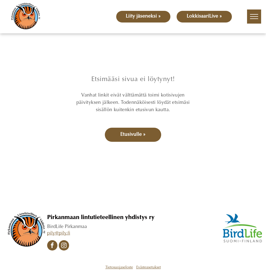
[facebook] (52, 246)
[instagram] (64, 246)
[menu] (254, 16)
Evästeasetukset (148, 267)
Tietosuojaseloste (119, 267)
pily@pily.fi (58, 233)
